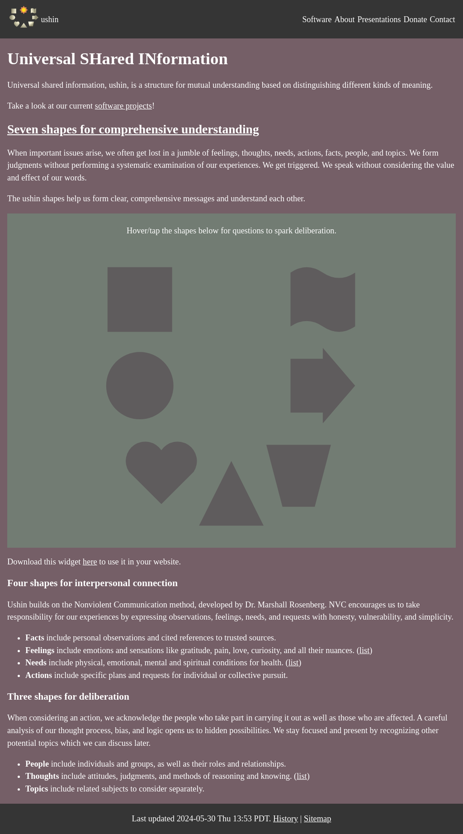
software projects (123, 105)
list (364, 650)
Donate (415, 19)
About (344, 19)
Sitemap (317, 818)
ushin (50, 19)
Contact (442, 19)
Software (316, 19)
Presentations (379, 19)
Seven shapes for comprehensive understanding (133, 129)
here (90, 561)
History (285, 818)
